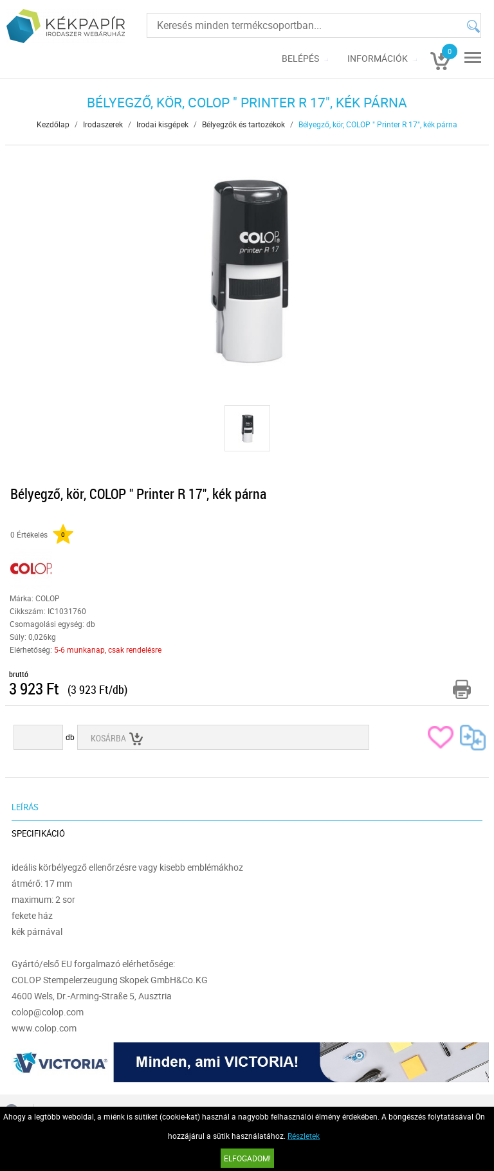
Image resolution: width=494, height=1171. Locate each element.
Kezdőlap (53, 124)
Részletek (304, 1135)
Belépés (300, 58)
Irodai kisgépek (162, 124)
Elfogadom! (247, 1158)
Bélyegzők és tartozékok (243, 124)
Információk (377, 58)
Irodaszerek (103, 124)
